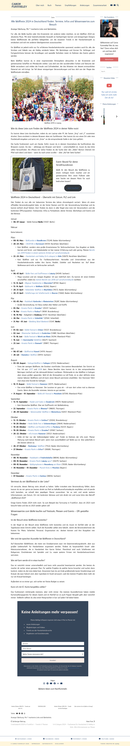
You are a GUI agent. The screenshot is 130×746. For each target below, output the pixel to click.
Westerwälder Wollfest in (46, 412)
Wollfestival (31, 351)
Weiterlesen (109, 59)
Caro (52, 17)
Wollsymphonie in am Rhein (45, 464)
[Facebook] (55, 683)
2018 (40, 369)
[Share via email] (17, 713)
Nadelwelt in (39, 301)
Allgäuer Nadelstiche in (39, 283)
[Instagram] (44, 683)
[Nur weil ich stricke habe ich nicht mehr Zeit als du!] (109, 85)
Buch (49, 5)
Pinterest (79, 739)
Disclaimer (59, 743)
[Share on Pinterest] (22, 713)
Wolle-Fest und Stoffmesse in (40, 273)
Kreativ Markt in (30, 311)
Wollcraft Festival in (50, 393)
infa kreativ (37, 433)
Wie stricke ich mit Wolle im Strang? (83, 706)
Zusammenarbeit (100, 5)
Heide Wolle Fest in (42, 423)
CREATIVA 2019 (42, 706)
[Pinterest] (47, 683)
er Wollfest (29, 355)
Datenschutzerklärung (73, 668)
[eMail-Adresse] (52, 648)
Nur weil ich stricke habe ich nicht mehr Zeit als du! (109, 95)
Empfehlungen (70, 5)
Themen (58, 5)
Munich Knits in (49, 468)
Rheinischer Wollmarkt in (36, 333)
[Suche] (118, 5)
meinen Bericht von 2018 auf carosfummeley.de (54, 280)
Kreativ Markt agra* (41, 461)
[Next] (116, 116)
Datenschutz (47, 743)
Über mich (40, 5)
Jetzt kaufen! (73, 188)
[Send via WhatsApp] (24, 713)
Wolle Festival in (31, 330)
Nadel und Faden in (42, 402)
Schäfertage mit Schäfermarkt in (41, 293)
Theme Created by (110, 743)
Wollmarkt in (34, 286)
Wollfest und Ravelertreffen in (44, 427)
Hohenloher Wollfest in (38, 290)
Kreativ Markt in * (32, 308)
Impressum (36, 743)
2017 (31, 369)
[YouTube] (111, 5)
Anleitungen (84, 5)
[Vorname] (52, 643)
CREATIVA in (35, 244)
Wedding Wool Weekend (38, 321)
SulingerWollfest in (39, 363)
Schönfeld (39, 318)
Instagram (23, 739)
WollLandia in (36, 240)
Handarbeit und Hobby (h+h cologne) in (44, 256)
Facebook (51, 739)
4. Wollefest (31, 340)
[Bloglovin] (58, 683)
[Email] (115, 5)
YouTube (106, 739)
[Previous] (101, 116)
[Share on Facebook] (19, 713)
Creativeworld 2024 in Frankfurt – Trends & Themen (29, 722)
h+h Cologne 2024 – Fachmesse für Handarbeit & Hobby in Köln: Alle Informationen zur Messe (74, 724)
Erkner (40, 330)
